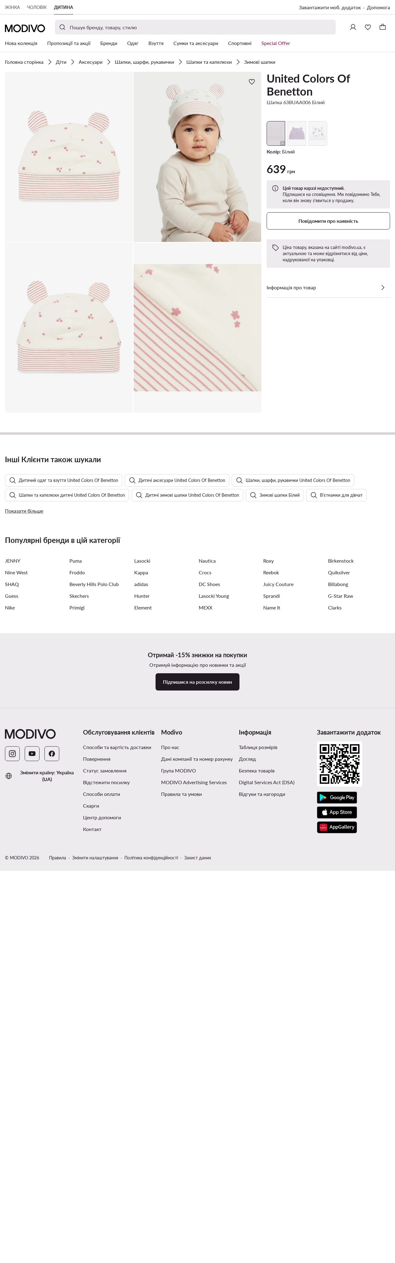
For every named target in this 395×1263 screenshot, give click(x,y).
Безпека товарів (257, 1110)
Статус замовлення (105, 1110)
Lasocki (142, 900)
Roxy (268, 900)
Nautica (207, 900)
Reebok (271, 912)
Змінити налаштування (95, 1197)
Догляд (247, 1099)
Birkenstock (341, 900)
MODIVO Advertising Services (194, 1122)
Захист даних (197, 1197)
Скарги (91, 1145)
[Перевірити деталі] (382, 287)
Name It (271, 947)
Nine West (16, 912)
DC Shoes (209, 924)
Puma (75, 900)
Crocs (205, 912)
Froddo (77, 912)
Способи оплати (101, 1134)
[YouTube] (32, 1093)
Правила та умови (181, 1134)
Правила (57, 1197)
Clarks (335, 947)
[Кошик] (382, 27)
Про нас (170, 1087)
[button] (69, 157)
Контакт (92, 1169)
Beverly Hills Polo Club (94, 924)
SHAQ (12, 924)
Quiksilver (339, 912)
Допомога (378, 7)
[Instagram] (12, 1093)
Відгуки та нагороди (262, 1134)
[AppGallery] (337, 1167)
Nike (10, 947)
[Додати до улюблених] (251, 81)
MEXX (205, 947)
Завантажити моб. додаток (330, 7)
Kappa (141, 912)
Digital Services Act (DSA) (266, 1122)
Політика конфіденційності (151, 1197)
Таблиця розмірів (258, 1087)
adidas (141, 924)
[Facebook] (51, 1093)
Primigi (77, 947)
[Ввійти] (353, 27)
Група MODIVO (178, 1110)
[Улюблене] (367, 27)
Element (143, 947)
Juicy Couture (278, 924)
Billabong (338, 924)
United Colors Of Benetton (308, 84)
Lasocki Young (214, 936)
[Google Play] (337, 1137)
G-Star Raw (340, 936)
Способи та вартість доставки (117, 1087)
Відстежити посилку (106, 1122)
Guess (11, 936)
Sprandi (271, 936)
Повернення (96, 1099)
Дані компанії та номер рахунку (197, 1099)
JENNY (12, 900)
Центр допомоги (102, 1157)
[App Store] (337, 1152)
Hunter (142, 936)
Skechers (79, 936)
